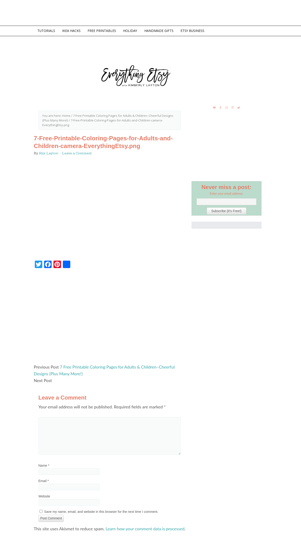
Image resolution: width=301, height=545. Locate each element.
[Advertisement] (110, 317)
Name (44, 465)
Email (44, 480)
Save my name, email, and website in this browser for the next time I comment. (101, 511)
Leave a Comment (77, 153)
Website (44, 495)
